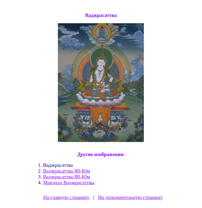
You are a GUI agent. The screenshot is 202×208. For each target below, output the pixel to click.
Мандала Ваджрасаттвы (68, 182)
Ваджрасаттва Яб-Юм (66, 171)
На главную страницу (66, 197)
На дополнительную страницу (130, 197)
